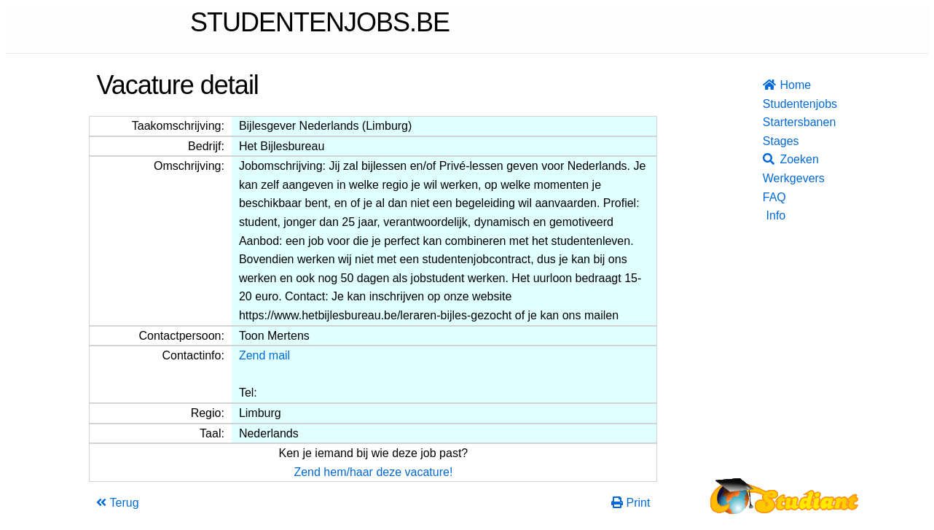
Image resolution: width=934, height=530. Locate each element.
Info (776, 215)
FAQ (774, 197)
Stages (774, 141)
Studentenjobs (774, 104)
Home (774, 85)
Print (630, 502)
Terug (117, 502)
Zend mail (264, 355)
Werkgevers (774, 178)
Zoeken (774, 159)
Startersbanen (774, 122)
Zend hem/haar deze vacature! (373, 472)
